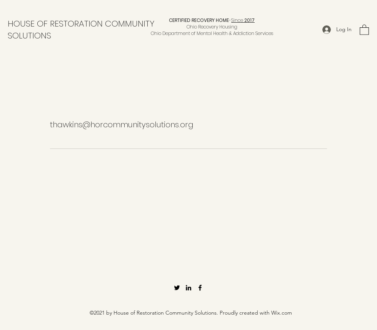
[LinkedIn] (188, 288)
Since (243, 20)
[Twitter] (177, 288)
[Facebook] (200, 288)
